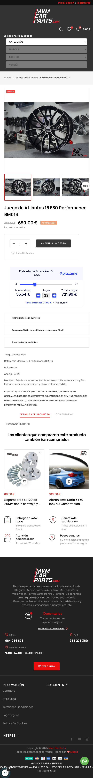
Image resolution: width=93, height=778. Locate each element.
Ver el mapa (48, 666)
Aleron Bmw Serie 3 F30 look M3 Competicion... (66, 502)
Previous (8, 185)
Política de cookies (15, 723)
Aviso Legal (10, 699)
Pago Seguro (11, 715)
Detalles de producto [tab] (35, 414)
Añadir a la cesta (53, 243)
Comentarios (65, 414)
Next (85, 185)
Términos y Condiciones (18, 707)
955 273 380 (79, 640)
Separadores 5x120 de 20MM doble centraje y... (22, 502)
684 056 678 (14, 640)
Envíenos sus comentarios (51, 628)
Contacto (9, 690)
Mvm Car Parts (57, 748)
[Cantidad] (20, 244)
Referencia (12, 423)
